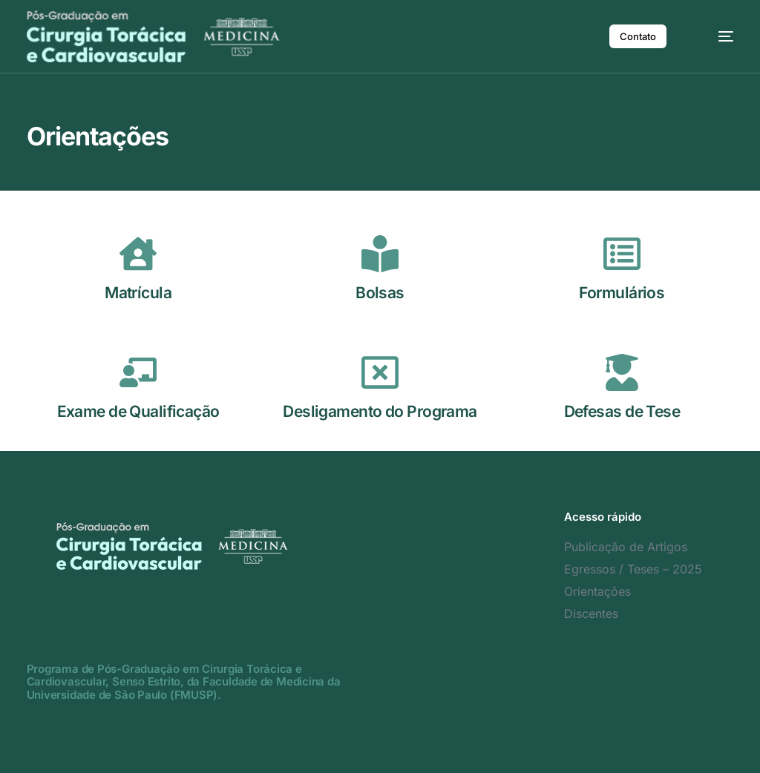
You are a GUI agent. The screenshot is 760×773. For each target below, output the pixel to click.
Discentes (591, 613)
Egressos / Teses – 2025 (633, 569)
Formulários (621, 292)
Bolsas (380, 292)
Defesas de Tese (622, 411)
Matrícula (138, 292)
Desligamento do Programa (379, 411)
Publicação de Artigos (625, 546)
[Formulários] (622, 253)
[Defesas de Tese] (622, 372)
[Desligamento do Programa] (380, 372)
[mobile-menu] (715, 36)
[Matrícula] (138, 253)
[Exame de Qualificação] (138, 372)
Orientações (597, 591)
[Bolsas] (380, 253)
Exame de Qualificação (138, 411)
